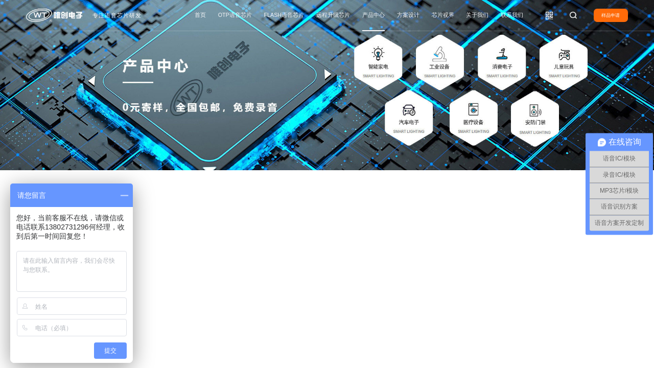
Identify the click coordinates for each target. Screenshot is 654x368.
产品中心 (373, 15)
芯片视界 (443, 15)
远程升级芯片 (333, 15)
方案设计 (408, 15)
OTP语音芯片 (235, 15)
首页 (200, 15)
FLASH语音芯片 (284, 15)
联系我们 (512, 15)
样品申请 (610, 15)
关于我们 (477, 15)
